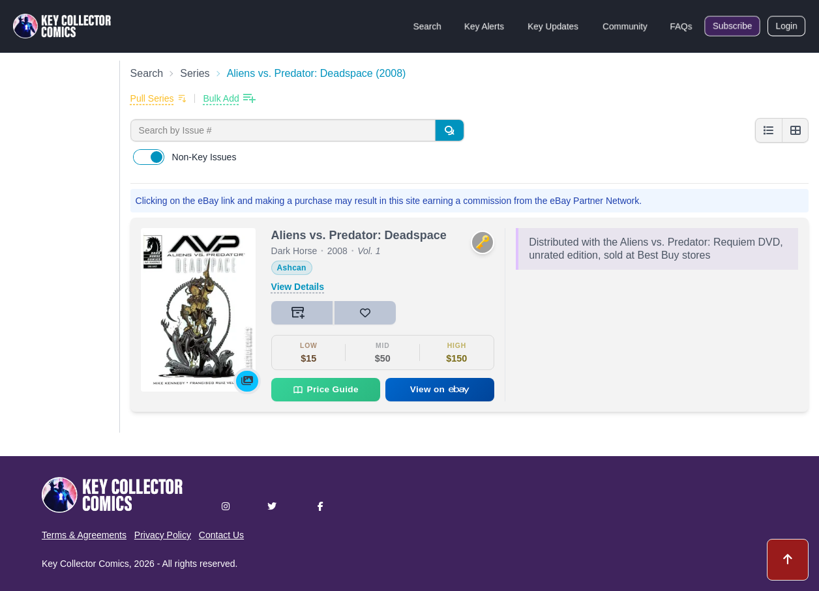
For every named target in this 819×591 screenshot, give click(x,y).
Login (786, 26)
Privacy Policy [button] (162, 535)
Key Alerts (484, 26)
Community (625, 26)
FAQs (681, 26)
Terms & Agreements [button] (84, 535)
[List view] (769, 130)
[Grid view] (795, 130)
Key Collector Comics (85, 563)
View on (440, 389)
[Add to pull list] (158, 98)
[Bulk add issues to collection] (229, 98)
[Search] (449, 130)
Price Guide (326, 389)
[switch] (148, 157)
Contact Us (221, 535)
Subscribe (732, 26)
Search (427, 26)
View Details (297, 286)
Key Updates (553, 26)
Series (194, 73)
